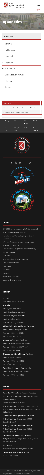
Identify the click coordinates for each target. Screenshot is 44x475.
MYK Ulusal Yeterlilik (11, 262)
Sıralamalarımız (9, 252)
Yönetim (8, 44)
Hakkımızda (10, 50)
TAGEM (6, 273)
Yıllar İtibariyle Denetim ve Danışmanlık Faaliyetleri (21, 108)
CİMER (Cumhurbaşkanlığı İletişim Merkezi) (20, 229)
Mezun (16, 121)
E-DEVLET (6, 255)
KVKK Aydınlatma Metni (12, 280)
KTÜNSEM (6, 269)
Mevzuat (9, 81)
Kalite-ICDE (10, 68)
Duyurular (9, 62)
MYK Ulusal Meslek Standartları (15, 259)
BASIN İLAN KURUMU (11, 276)
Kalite (26, 128)
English (37, 10)
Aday (7, 121)
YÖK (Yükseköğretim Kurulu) (14, 232)
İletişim (8, 87)
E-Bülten (36, 121)
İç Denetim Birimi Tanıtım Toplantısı (15, 112)
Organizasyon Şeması (14, 75)
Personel (9, 56)
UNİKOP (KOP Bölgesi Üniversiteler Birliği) (19, 248)
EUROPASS (7, 266)
